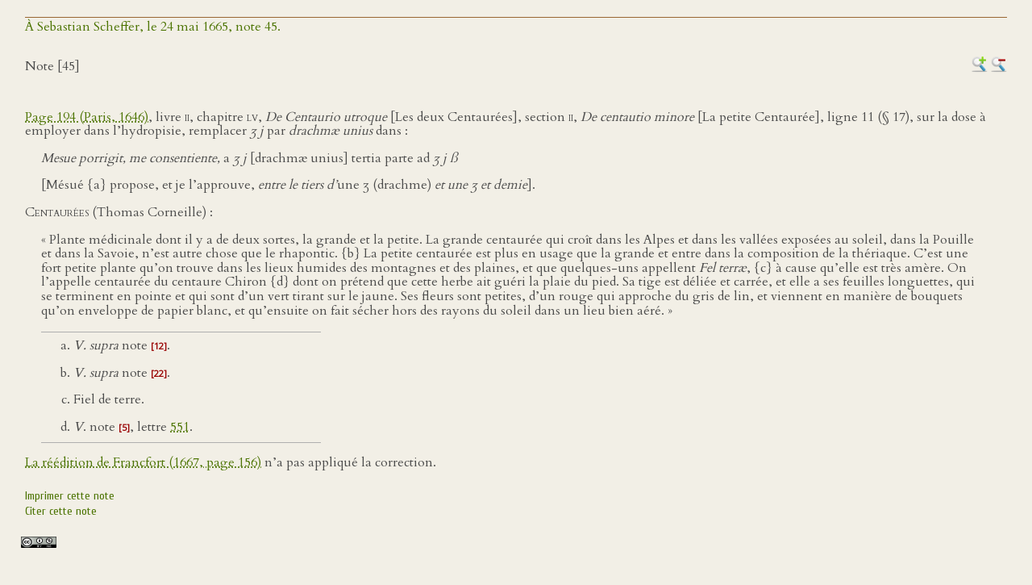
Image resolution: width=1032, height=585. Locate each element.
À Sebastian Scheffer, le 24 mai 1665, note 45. (153, 27)
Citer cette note (61, 511)
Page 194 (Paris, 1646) (86, 117)
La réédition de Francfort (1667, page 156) (143, 462)
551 (179, 427)
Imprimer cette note (69, 496)
